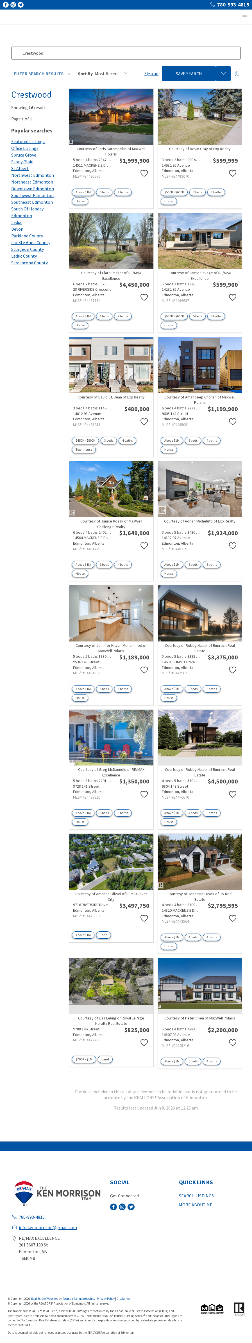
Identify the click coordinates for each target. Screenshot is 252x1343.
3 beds (197, 192)
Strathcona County (29, 262)
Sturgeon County (27, 249)
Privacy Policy (106, 1299)
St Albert (20, 168)
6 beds (104, 316)
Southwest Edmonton (32, 195)
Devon (17, 229)
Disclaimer (124, 1299)
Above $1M (83, 192)
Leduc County (24, 256)
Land (103, 935)
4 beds (193, 813)
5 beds (104, 192)
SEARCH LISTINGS (196, 1195)
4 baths (123, 192)
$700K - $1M (84, 1059)
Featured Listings (28, 141)
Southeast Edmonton (32, 202)
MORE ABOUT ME (195, 1204)
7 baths (123, 316)
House (80, 201)
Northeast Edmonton (32, 182)
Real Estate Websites (45, 1299)
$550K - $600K (174, 192)
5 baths (211, 564)
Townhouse (84, 449)
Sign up (151, 73)
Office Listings (24, 148)
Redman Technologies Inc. (79, 1299)
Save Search (189, 73)
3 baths (123, 813)
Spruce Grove (23, 155)
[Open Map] (237, 73)
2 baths (216, 192)
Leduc (16, 222)
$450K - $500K (85, 440)
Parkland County (27, 236)
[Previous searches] (223, 73)
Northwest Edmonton (32, 175)
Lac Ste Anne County (30, 242)
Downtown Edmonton (32, 188)
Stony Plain (22, 161)
